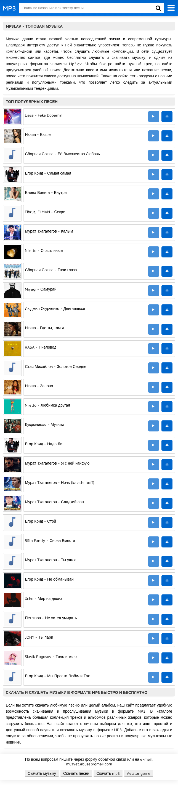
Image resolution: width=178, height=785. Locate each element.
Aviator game (138, 773)
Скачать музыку (42, 773)
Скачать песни (76, 773)
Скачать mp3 (108, 773)
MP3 (9, 8)
